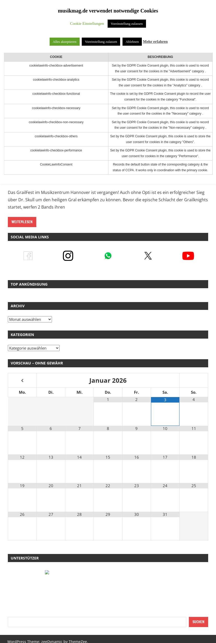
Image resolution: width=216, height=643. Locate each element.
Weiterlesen (22, 222)
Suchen (198, 621)
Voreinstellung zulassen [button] (127, 24)
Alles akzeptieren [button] (65, 42)
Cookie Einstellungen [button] (87, 23)
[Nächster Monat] (194, 380)
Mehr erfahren (155, 41)
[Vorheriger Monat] (22, 380)
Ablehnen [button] (132, 42)
